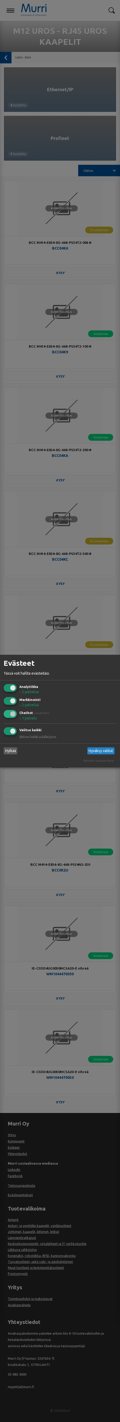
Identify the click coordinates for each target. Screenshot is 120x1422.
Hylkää (10, 751)
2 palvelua (29, 692)
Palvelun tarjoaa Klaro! (98, 760)
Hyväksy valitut (101, 751)
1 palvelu (28, 718)
